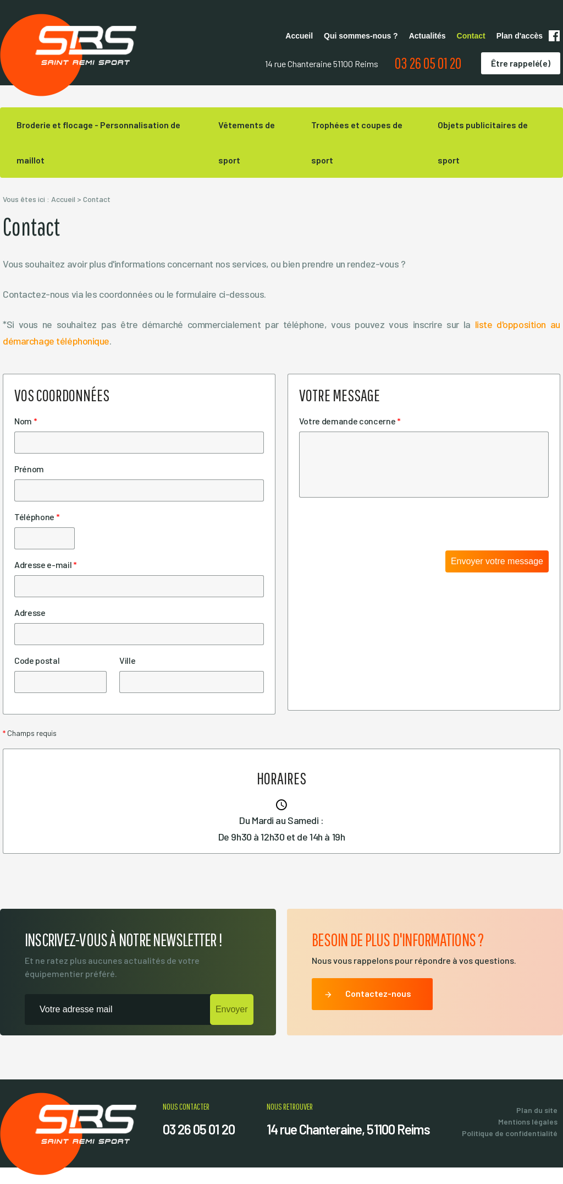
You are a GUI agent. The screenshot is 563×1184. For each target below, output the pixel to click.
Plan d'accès (519, 35)
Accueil (299, 35)
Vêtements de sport (246, 142)
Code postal (36, 660)
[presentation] (382, 529)
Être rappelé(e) (520, 63)
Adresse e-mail (45, 564)
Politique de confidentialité (510, 1133)
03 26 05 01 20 (428, 63)
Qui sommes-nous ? (361, 35)
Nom (25, 421)
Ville (127, 660)
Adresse (30, 612)
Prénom (29, 468)
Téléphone (36, 516)
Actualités (427, 35)
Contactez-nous (367, 994)
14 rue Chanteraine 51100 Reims (321, 63)
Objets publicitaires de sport (483, 142)
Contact (471, 35)
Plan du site (537, 1110)
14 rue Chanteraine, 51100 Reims (348, 1129)
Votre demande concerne (350, 421)
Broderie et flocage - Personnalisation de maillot (98, 142)
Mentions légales (528, 1121)
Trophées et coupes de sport (356, 142)
